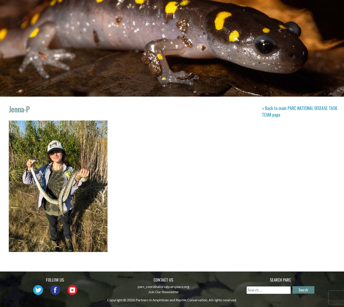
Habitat (269, 8)
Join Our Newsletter (163, 292)
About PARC (153, 8)
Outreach (210, 8)
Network (183, 8)
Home (128, 8)
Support (318, 8)
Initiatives (241, 8)
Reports (293, 8)
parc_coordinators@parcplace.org (163, 286)
